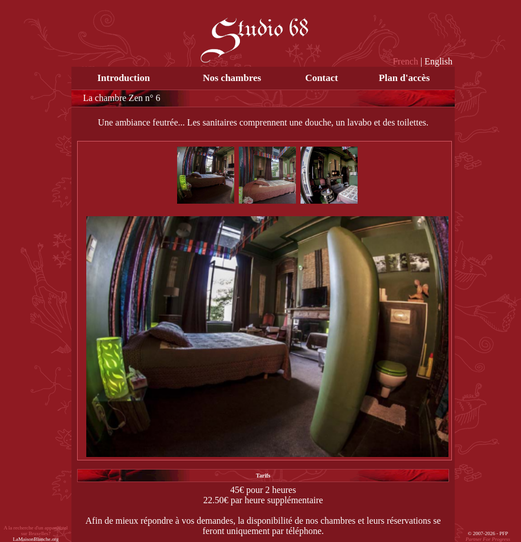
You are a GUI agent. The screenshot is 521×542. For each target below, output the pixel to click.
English (438, 61)
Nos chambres (232, 77)
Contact (321, 77)
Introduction (123, 77)
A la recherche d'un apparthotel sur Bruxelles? (36, 533)
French (405, 61)
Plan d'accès (404, 77)
